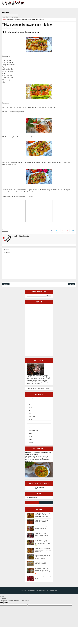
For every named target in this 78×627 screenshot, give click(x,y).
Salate (30, 433)
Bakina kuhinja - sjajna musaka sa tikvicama (41, 562)
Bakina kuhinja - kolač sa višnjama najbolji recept (41, 527)
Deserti (31, 399)
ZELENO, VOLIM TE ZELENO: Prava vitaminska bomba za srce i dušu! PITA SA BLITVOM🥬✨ (43, 542)
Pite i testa (32, 416)
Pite (30, 413)
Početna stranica (32, 497)
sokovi (30, 436)
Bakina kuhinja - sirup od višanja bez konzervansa (41, 534)
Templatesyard (54, 590)
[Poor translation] (6, 602)
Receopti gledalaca (34, 425)
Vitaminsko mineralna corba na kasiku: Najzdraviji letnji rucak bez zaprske (38, 453)
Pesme (30, 410)
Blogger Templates (39, 590)
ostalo (30, 404)
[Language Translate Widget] (10, 15)
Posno (30, 419)
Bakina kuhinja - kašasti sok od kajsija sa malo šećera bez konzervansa (43, 550)
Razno (30, 422)
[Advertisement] (39, 330)
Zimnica (31, 442)
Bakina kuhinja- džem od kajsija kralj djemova (41, 520)
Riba (30, 428)
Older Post (71, 284)
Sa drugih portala (33, 431)
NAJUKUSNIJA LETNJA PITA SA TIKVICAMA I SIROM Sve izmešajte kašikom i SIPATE (42, 515)
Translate (13, 17)
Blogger (47, 388)
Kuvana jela (32, 402)
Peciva (30, 407)
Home (4, 19)
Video (30, 439)
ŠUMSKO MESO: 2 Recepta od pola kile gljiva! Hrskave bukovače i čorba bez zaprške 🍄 (43, 571)
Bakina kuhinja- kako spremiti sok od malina (43, 577)
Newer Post (6, 284)
